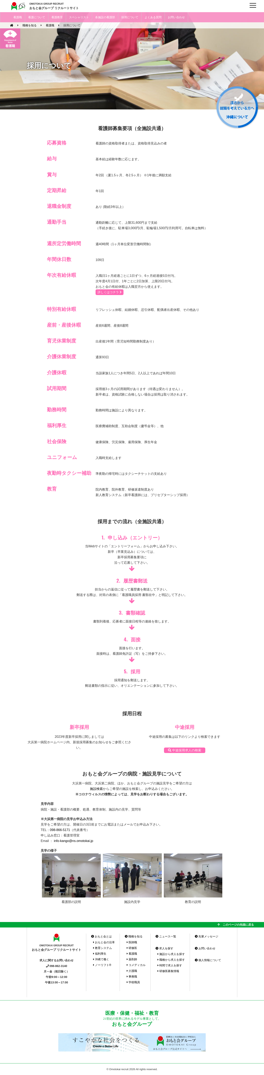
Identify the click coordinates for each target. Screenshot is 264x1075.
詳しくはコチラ (109, 292)
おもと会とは (101, 936)
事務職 (132, 976)
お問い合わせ (176, 17)
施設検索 (96, 788)
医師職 (132, 942)
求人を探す (164, 948)
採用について (129, 17)
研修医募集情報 (168, 971)
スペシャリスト (79, 17)
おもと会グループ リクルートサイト (54, 6)
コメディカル (136, 965)
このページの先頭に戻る (235, 924)
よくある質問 (153, 17)
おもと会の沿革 (104, 942)
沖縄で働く (101, 959)
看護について (36, 17)
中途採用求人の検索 (184, 750)
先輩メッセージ (206, 936)
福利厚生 (99, 953)
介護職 (132, 970)
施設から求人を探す (171, 954)
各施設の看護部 (105, 17)
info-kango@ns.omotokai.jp (73, 841)
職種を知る (134, 936)
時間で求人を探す (170, 965)
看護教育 (57, 17)
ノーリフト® (102, 965)
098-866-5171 (60, 830)
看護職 (17, 17)
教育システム (102, 948)
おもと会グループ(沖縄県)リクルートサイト (18, 6)
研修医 (132, 948)
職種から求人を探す (171, 959)
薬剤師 (132, 959)
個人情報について (208, 960)
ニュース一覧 (165, 936)
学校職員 (133, 982)
